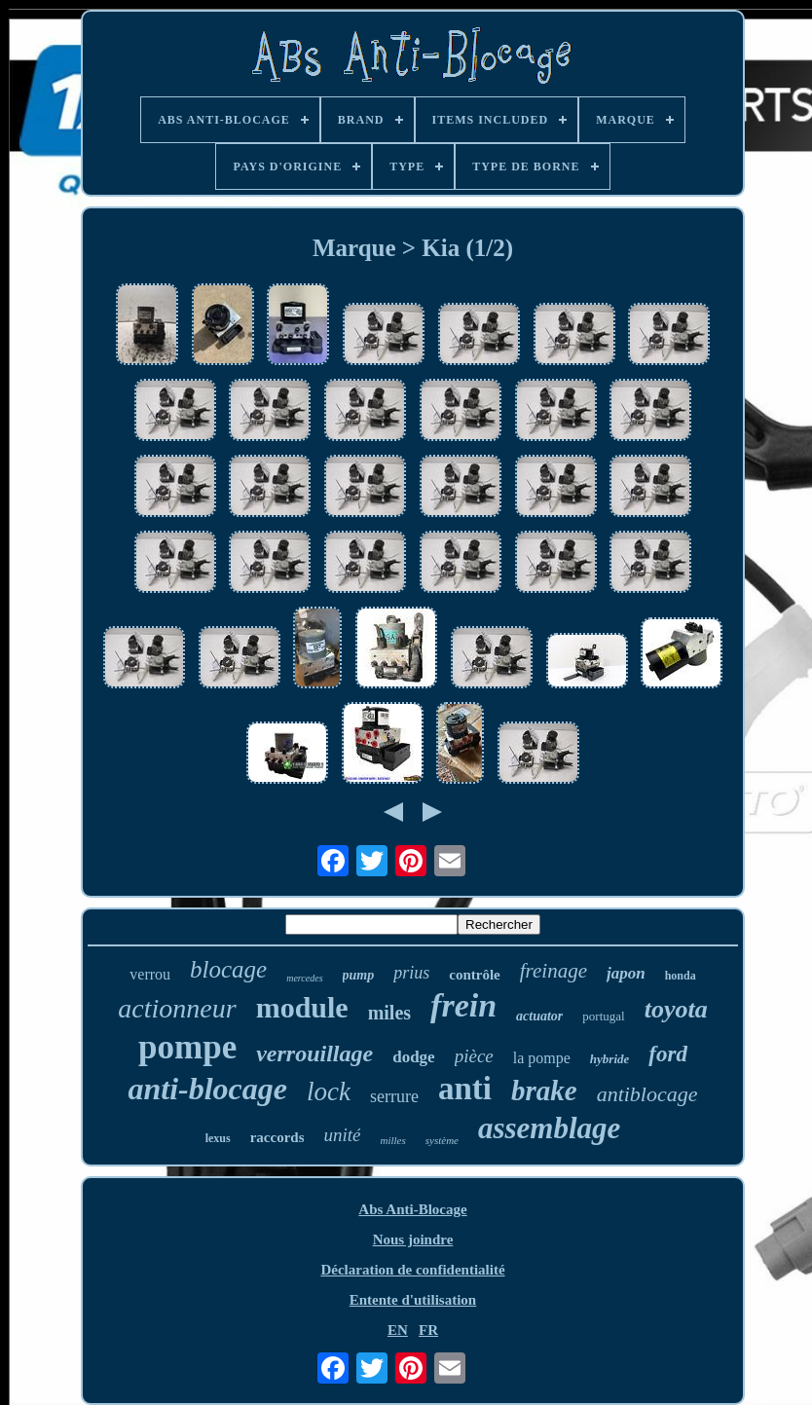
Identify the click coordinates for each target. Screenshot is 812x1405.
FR (428, 1330)
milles (392, 1140)
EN (398, 1330)
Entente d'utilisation (413, 1300)
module (302, 1007)
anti (465, 1088)
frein (463, 1005)
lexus (218, 1138)
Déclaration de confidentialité (412, 1269)
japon (626, 973)
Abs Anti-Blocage (412, 1209)
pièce (474, 1056)
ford (667, 1054)
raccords (277, 1137)
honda (680, 975)
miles (389, 1012)
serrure (394, 1096)
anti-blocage (207, 1088)
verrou (149, 974)
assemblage (549, 1128)
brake (544, 1090)
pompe (187, 1047)
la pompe (542, 1058)
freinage (553, 970)
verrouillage (314, 1053)
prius (411, 972)
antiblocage (647, 1094)
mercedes (304, 978)
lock (329, 1091)
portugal (603, 1016)
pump (359, 975)
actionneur (177, 1008)
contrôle (474, 974)
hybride (609, 1059)
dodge (413, 1057)
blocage (228, 969)
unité (341, 1135)
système (442, 1140)
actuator (539, 1016)
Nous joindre (413, 1239)
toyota (676, 1009)
